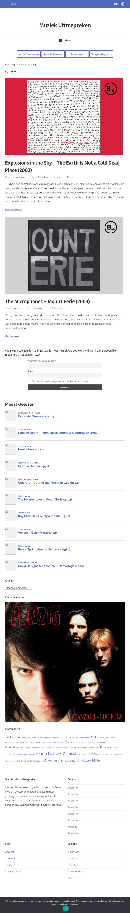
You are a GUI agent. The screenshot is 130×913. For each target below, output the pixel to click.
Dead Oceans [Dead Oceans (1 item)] (75, 747)
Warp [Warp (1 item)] (99, 742)
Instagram (73, 851)
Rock (70, 177)
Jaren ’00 (73, 820)
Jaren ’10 (72, 826)
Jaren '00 (61, 177)
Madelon (43, 177)
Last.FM (72, 864)
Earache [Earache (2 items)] (77, 760)
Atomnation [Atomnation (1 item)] (47, 747)
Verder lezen (12, 209)
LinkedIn (73, 858)
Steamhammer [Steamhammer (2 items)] (14, 747)
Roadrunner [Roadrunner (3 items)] (54, 760)
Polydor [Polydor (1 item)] (8, 761)
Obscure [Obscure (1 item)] (15, 754)
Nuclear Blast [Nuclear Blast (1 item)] (64, 747)
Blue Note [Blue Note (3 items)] (91, 760)
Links (8, 864)
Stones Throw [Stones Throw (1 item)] (94, 747)
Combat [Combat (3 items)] (69, 754)
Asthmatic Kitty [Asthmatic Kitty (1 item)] (30, 747)
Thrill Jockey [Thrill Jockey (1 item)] (105, 754)
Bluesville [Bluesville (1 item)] (68, 761)
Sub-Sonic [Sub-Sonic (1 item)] (100, 738)
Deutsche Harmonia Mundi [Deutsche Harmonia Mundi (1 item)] (25, 742)
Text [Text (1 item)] (18, 761)
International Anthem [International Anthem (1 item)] (43, 742)
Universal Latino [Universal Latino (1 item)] (30, 738)
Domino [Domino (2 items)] (70, 742)
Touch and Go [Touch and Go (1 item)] (81, 742)
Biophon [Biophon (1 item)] (60, 738)
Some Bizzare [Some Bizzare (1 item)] (110, 738)
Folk (53, 308)
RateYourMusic (76, 871)
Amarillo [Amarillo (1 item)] (75, 738)
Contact (9, 851)
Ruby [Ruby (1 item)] (98, 754)
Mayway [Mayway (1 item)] (61, 742)
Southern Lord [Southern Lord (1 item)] (116, 754)
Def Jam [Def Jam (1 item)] (56, 747)
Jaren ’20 (73, 833)
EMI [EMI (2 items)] (93, 737)
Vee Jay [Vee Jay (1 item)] (55, 742)
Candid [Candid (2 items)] (91, 754)
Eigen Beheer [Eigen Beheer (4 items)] (49, 753)
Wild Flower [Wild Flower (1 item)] (81, 754)
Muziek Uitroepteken (65, 25)
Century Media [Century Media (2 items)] (14, 737)
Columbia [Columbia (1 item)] (28, 761)
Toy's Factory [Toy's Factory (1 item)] (38, 761)
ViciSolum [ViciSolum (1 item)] (67, 738)
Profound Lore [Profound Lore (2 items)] (109, 747)
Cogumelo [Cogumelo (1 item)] (84, 747)
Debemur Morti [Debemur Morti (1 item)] (84, 738)
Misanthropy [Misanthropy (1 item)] (91, 742)
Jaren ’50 (73, 787)
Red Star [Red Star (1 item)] (39, 747)
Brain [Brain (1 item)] (23, 761)
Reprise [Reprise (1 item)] (104, 742)
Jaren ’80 (73, 807)
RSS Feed (73, 878)
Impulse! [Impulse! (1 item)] (8, 754)
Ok (65, 909)
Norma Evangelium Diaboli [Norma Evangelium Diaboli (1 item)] (47, 738)
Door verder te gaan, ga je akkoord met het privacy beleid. (60, 381)
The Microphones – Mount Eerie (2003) (47, 301)
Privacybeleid (13, 871)
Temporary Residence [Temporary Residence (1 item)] (27, 754)
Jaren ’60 (73, 794)
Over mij (10, 858)
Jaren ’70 (73, 800)
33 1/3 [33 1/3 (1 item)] (14, 761)
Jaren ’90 (73, 813)
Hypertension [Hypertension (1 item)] (10, 742)
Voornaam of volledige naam (42, 361)
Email (31, 371)
